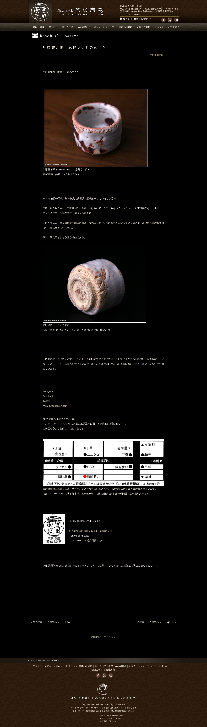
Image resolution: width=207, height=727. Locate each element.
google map (170, 8)
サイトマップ (78, 711)
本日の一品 (67, 26)
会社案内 (127, 19)
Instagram (48, 391)
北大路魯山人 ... (54, 622)
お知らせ (53, 26)
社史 (153, 666)
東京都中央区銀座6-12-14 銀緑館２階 (90, 530)
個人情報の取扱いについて (123, 711)
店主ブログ (173, 26)
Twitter (46, 401)
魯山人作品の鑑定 (104, 666)
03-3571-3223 (134, 14)
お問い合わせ (144, 19)
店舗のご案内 (143, 26)
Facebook (48, 396)
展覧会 (47, 666)
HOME (31, 660)
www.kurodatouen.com (55, 405)
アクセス (37, 666)
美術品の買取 (125, 26)
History (159, 26)
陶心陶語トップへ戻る (103, 636)
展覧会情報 (38, 26)
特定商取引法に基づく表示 (97, 711)
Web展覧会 (84, 26)
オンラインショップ (104, 26)
